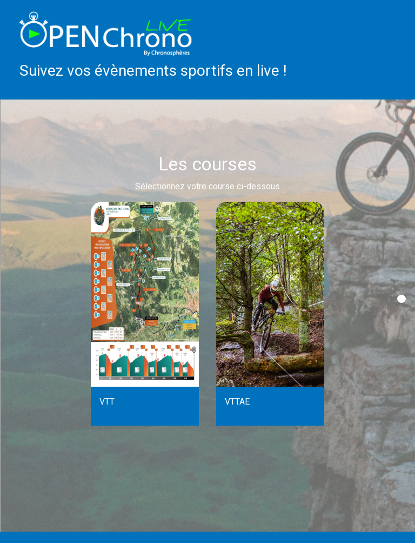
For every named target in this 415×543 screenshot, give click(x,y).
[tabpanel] (145, 314)
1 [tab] (401, 299)
